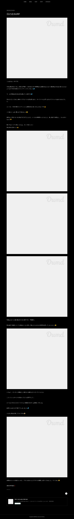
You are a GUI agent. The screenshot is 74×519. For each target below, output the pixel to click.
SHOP (36, 1)
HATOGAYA (48, 1)
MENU (30, 1)
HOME (25, 1)
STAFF (41, 1)
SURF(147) (8, 489)
